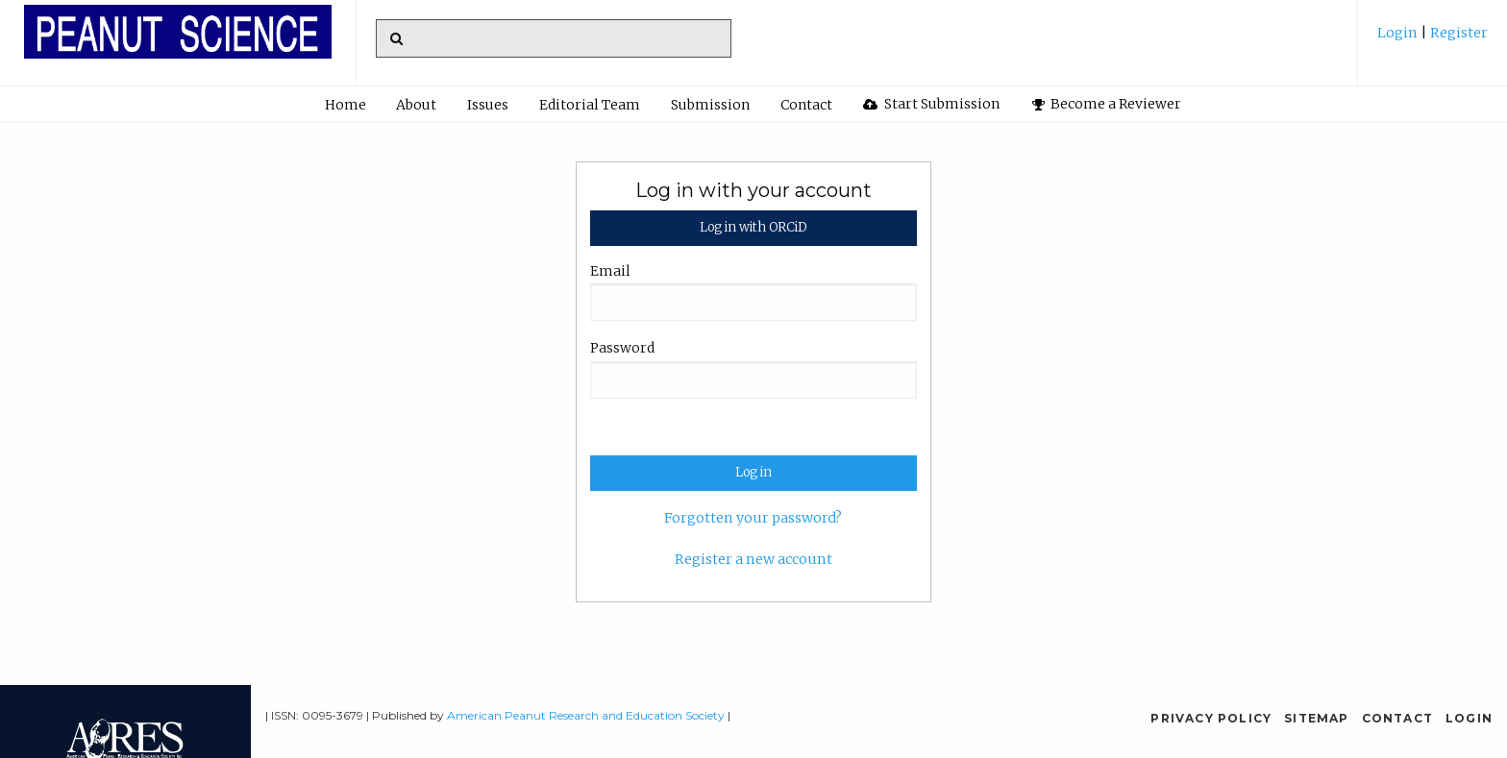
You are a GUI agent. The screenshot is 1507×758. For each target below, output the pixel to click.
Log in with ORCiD (753, 227)
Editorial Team (589, 104)
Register (1457, 32)
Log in (753, 472)
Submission (710, 104)
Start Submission (931, 103)
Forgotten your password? (753, 517)
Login (1399, 32)
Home (345, 104)
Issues (487, 104)
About (416, 104)
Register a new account (753, 559)
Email (610, 271)
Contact (806, 104)
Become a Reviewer (1107, 103)
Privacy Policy (1211, 718)
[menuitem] (1432, 40)
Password (622, 347)
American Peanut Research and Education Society (586, 715)
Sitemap (1316, 718)
